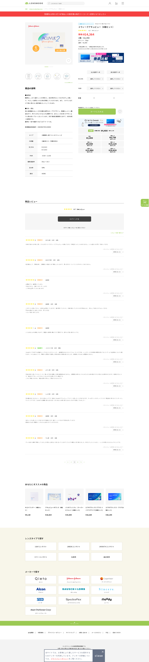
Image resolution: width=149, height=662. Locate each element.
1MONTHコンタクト (106, 546)
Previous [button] (24, 40)
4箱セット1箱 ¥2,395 (89, 143)
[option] (48, 41)
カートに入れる (97, 111)
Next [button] (74, 40)
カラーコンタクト (40, 557)
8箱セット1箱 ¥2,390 (113, 143)
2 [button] (51, 67)
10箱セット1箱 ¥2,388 (89, 150)
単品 (89, 137)
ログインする (74, 219)
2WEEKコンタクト (73, 546)
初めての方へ (117, 632)
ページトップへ (74, 623)
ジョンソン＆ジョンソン (36, 9)
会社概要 (31, 632)
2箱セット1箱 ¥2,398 (113, 137)
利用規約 (41, 632)
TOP (26, 9)
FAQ (107, 632)
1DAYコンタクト (41, 546)
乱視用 (73, 557)
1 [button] (46, 67)
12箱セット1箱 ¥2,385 (113, 150)
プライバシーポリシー (55, 632)
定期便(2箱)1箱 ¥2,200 (104, 130)
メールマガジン (96, 632)
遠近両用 (106, 557)
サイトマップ (70, 632)
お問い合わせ (83, 632)
